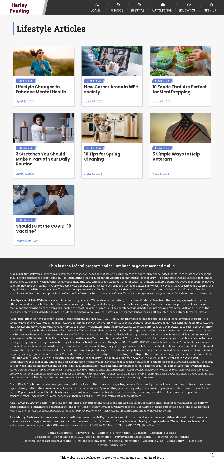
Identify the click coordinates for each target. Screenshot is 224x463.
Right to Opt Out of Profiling (172, 432)
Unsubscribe (42, 432)
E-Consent (140, 428)
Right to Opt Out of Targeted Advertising (46, 437)
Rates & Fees (194, 437)
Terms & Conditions (60, 428)
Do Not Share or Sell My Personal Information (82, 432)
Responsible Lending (163, 428)
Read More (156, 457)
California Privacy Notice (114, 428)
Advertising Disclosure (112, 441)
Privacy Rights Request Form (133, 432)
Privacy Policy (85, 428)
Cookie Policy (175, 437)
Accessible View (153, 437)
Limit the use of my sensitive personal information (107, 437)
